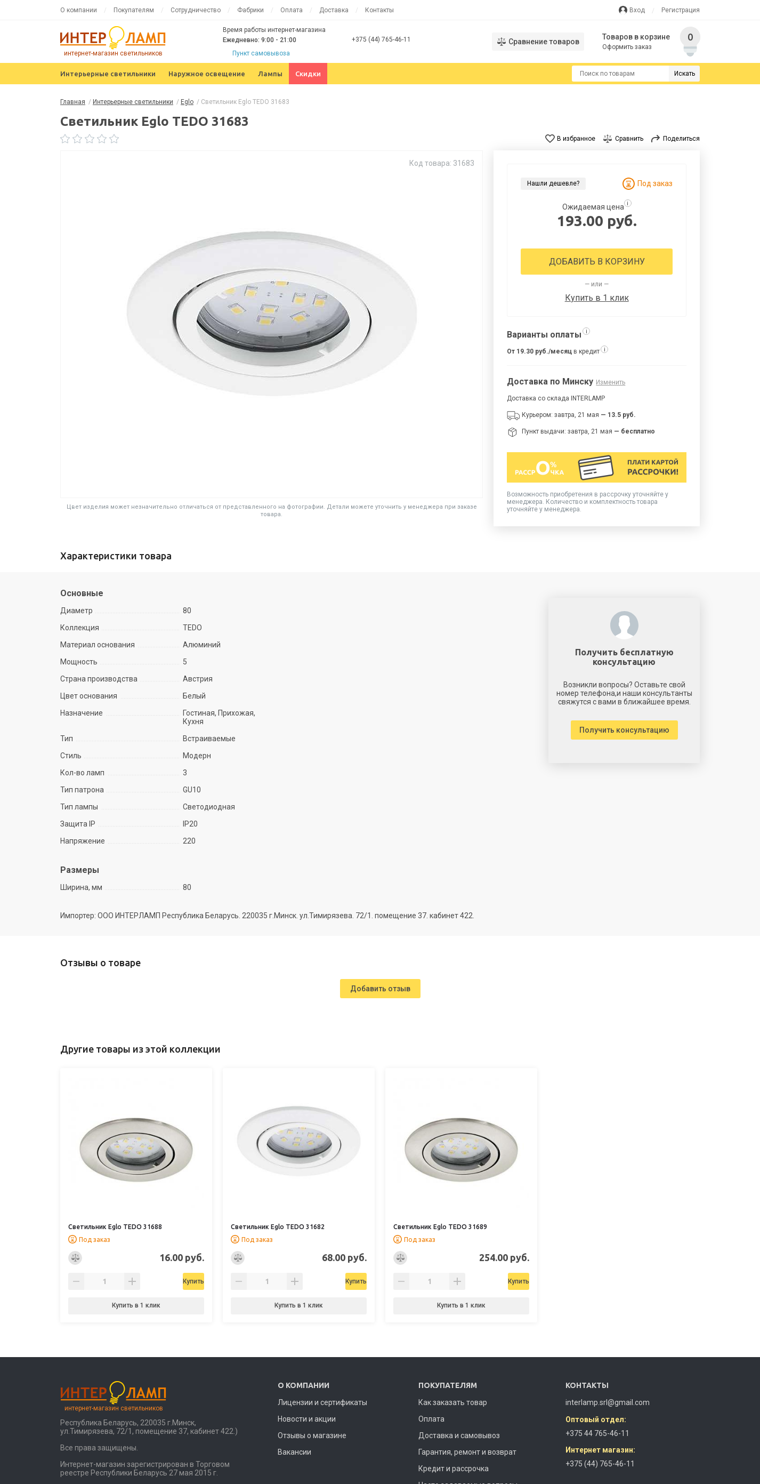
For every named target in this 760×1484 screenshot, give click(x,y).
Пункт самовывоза (261, 53)
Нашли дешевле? (553, 183)
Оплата (291, 10)
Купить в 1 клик (597, 298)
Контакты (379, 10)
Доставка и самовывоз (459, 1435)
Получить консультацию (624, 730)
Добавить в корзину (597, 261)
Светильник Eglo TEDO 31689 (440, 1226)
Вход (637, 10)
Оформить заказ (628, 47)
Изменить (610, 382)
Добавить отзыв (380, 988)
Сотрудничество (196, 10)
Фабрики (250, 10)
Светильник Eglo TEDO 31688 (115, 1226)
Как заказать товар (452, 1402)
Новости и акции (307, 1419)
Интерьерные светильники (108, 73)
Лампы (270, 73)
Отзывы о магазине (312, 1435)
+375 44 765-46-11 (597, 1433)
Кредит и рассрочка (453, 1468)
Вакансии (294, 1452)
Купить (163, 1281)
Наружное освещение (206, 73)
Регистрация (680, 10)
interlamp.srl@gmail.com (607, 1402)
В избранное (576, 138)
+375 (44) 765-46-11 (381, 39)
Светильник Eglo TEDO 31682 (278, 1226)
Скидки (308, 73)
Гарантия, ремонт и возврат (467, 1452)
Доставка (334, 10)
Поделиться (681, 138)
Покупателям (134, 10)
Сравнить (629, 138)
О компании (78, 10)
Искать (684, 73)
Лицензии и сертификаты (322, 1402)
